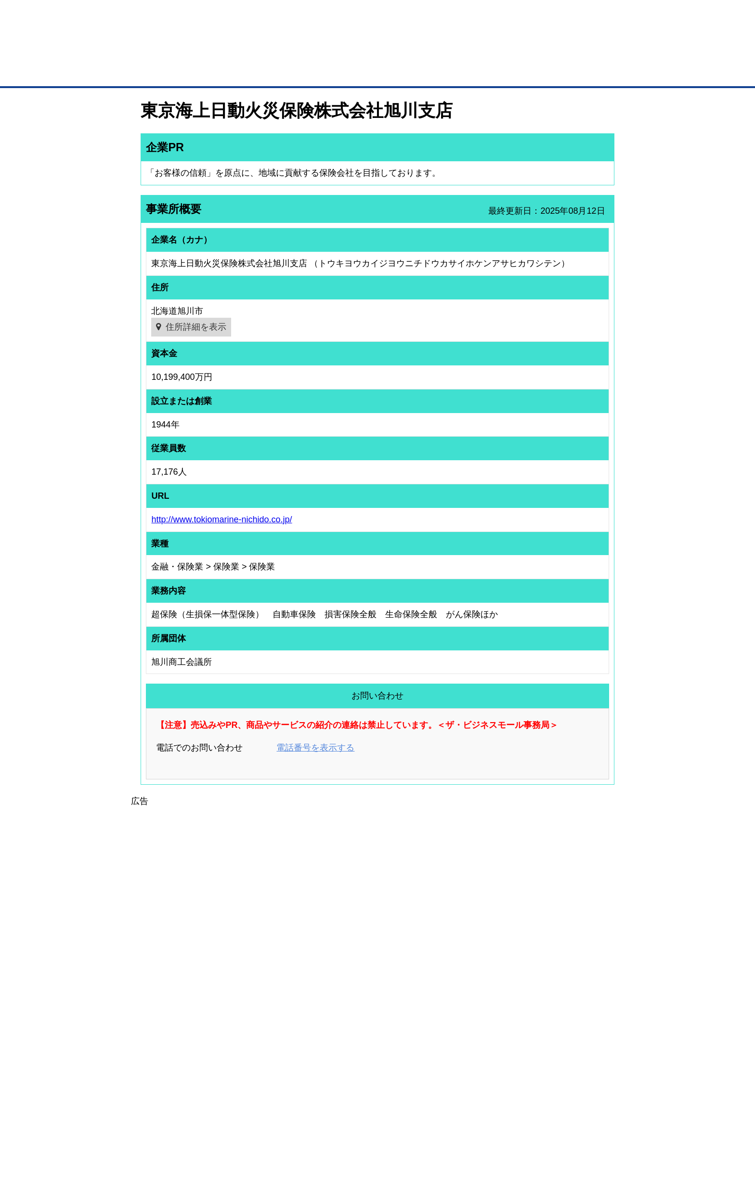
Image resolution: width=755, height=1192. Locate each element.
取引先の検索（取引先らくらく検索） (180, 1034)
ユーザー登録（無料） (160, 1021)
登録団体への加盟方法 (361, 1034)
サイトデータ (341, 1134)
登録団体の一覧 (352, 1021)
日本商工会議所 (473, 1021)
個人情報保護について (568, 1134)
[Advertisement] (377, 875)
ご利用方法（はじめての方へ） (571, 1021)
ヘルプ (389, 1134)
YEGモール (467, 1059)
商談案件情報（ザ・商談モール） (174, 1059)
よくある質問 (548, 1034)
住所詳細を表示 (196, 327)
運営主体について (554, 1046)
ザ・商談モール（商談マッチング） (449, 72)
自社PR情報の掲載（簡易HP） (170, 1072)
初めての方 (155, 1134)
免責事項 (152, 1148)
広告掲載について (218, 1134)
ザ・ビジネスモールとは (499, 16)
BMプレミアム (266, 1021)
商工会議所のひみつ (479, 1034)
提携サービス (264, 1068)
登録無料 (177, 52)
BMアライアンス (269, 1081)
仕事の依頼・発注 (154, 1046)
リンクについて (442, 1134)
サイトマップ (282, 1134)
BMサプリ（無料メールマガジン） (176, 1084)
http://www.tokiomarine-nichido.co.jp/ (221, 519)
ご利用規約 (500, 1134)
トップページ (161, 71)
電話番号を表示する (315, 747)
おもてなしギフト (476, 1046)
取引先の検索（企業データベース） (306, 72)
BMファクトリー (269, 1055)
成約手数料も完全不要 (302, 52)
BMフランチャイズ (272, 1093)
